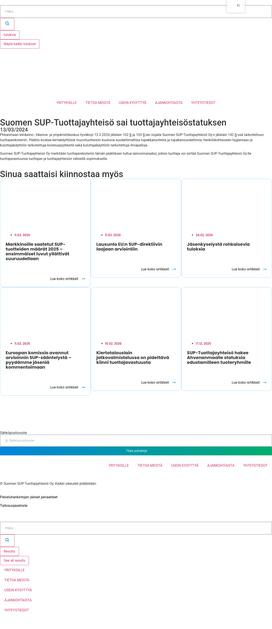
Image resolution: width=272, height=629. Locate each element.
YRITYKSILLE (66, 103)
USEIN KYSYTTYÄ (132, 103)
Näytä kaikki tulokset (20, 44)
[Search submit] (7, 24)
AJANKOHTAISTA (169, 103)
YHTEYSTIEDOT (203, 103)
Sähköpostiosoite (13, 433)
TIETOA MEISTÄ (98, 103)
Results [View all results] (9, 551)
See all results (14, 560)
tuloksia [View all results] (10, 35)
